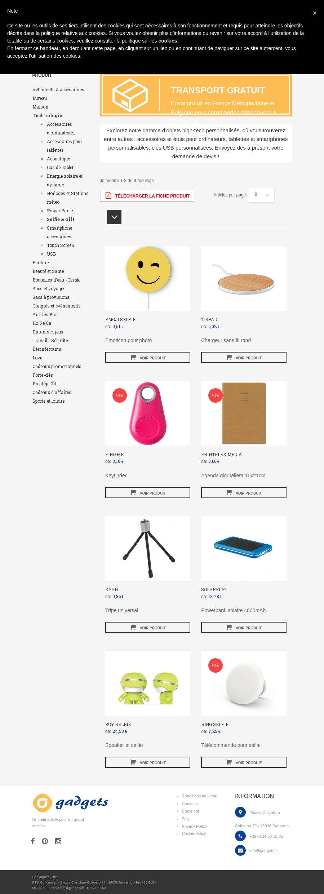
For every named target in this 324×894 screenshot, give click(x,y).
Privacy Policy (194, 826)
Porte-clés (42, 375)
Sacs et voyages (49, 288)
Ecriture (40, 262)
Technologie (47, 115)
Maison (40, 107)
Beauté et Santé (48, 271)
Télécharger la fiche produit (148, 195)
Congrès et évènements (56, 306)
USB (51, 254)
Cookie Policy (194, 833)
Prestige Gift (45, 383)
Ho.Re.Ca (41, 323)
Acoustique (58, 158)
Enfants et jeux (47, 332)
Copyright (190, 811)
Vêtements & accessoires (58, 89)
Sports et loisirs (48, 401)
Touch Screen (60, 245)
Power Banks (61, 210)
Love (37, 357)
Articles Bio (44, 314)
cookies (167, 41)
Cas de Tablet (60, 167)
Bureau (39, 98)
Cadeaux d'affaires (51, 392)
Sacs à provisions (51, 297)
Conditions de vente (199, 796)
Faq (185, 818)
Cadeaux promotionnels (56, 366)
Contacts (190, 803)
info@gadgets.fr (263, 851)
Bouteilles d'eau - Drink (56, 280)
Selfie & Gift (61, 219)
